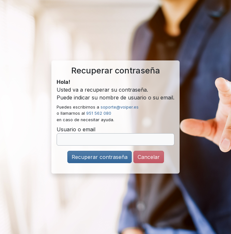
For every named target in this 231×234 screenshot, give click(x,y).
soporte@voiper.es (120, 107)
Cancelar (149, 157)
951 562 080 (98, 113)
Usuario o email (76, 129)
